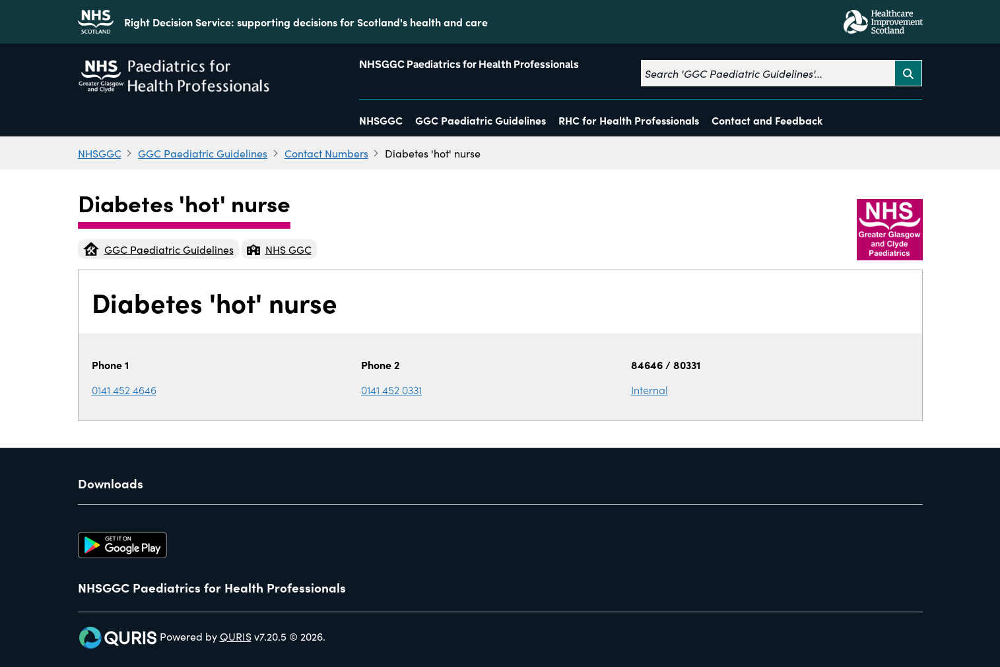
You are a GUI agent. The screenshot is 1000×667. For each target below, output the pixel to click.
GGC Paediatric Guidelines (480, 120)
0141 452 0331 (391, 389)
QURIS (235, 636)
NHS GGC (279, 249)
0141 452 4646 (124, 389)
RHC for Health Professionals (628, 120)
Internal (649, 389)
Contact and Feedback (767, 120)
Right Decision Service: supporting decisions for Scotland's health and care (306, 21)
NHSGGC (381, 120)
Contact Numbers (326, 153)
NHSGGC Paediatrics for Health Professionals (469, 64)
